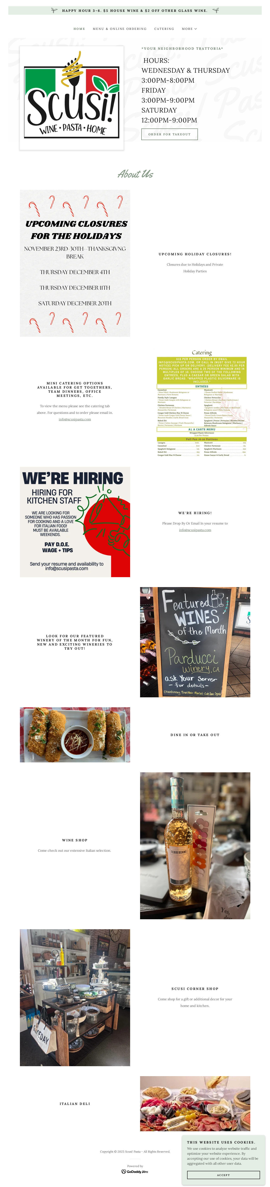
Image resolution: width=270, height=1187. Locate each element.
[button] (189, 28)
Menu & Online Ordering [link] (120, 29)
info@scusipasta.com (75, 419)
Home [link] (79, 29)
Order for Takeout (169, 134)
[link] (135, 1171)
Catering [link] (164, 29)
